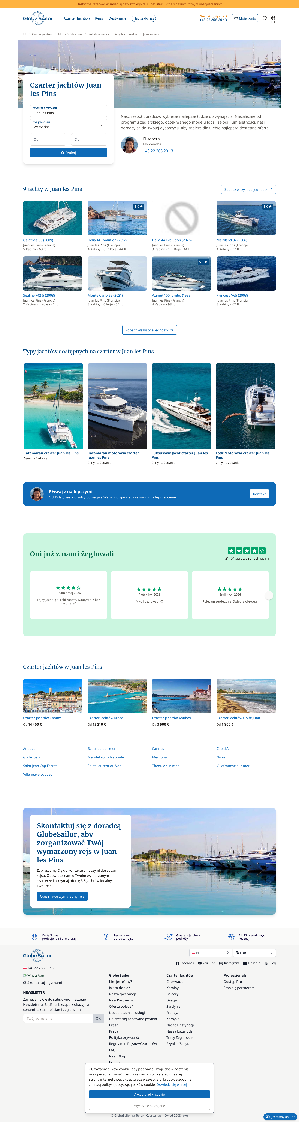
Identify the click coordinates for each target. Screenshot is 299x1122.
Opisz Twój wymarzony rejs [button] (62, 896)
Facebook (185, 963)
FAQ (112, 1050)
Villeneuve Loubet (37, 774)
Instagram (229, 963)
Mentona (159, 757)
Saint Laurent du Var (104, 765)
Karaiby (172, 987)
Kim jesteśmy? (120, 981)
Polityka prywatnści (125, 1037)
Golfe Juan (31, 757)
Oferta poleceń (121, 1006)
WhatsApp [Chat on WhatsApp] (33, 975)
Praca (113, 1031)
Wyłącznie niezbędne (149, 1106)
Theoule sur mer (165, 765)
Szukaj (68, 152)
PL (210, 953)
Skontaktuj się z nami (42, 982)
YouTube (206, 963)
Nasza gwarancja (123, 994)
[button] (77, 18)
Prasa (113, 1025)
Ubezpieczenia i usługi (127, 1012)
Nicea (221, 757)
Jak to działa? (119, 987)
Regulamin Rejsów (124, 1043)
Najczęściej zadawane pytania (133, 1018)
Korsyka (172, 1018)
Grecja (171, 1000)
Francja (172, 1012)
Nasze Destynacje (180, 1025)
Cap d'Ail (223, 748)
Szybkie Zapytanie (180, 1043)
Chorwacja (175, 981)
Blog (270, 963)
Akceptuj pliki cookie (149, 1094)
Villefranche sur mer (233, 765)
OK (98, 1018)
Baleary (172, 994)
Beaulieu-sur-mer (102, 748)
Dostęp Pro (233, 981)
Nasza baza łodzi (179, 1031)
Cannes (158, 748)
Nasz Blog (117, 1056)
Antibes (29, 748)
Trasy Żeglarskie (179, 1037)
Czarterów (148, 1043)
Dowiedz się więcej (172, 1084)
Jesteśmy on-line (280, 1117)
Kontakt (259, 494)
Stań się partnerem (239, 987)
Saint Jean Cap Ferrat (40, 765)
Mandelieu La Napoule (106, 757)
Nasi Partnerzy (121, 1000)
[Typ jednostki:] (68, 125)
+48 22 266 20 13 (158, 150)
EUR (254, 953)
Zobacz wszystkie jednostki (248, 189)
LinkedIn (251, 963)
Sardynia (173, 1006)
